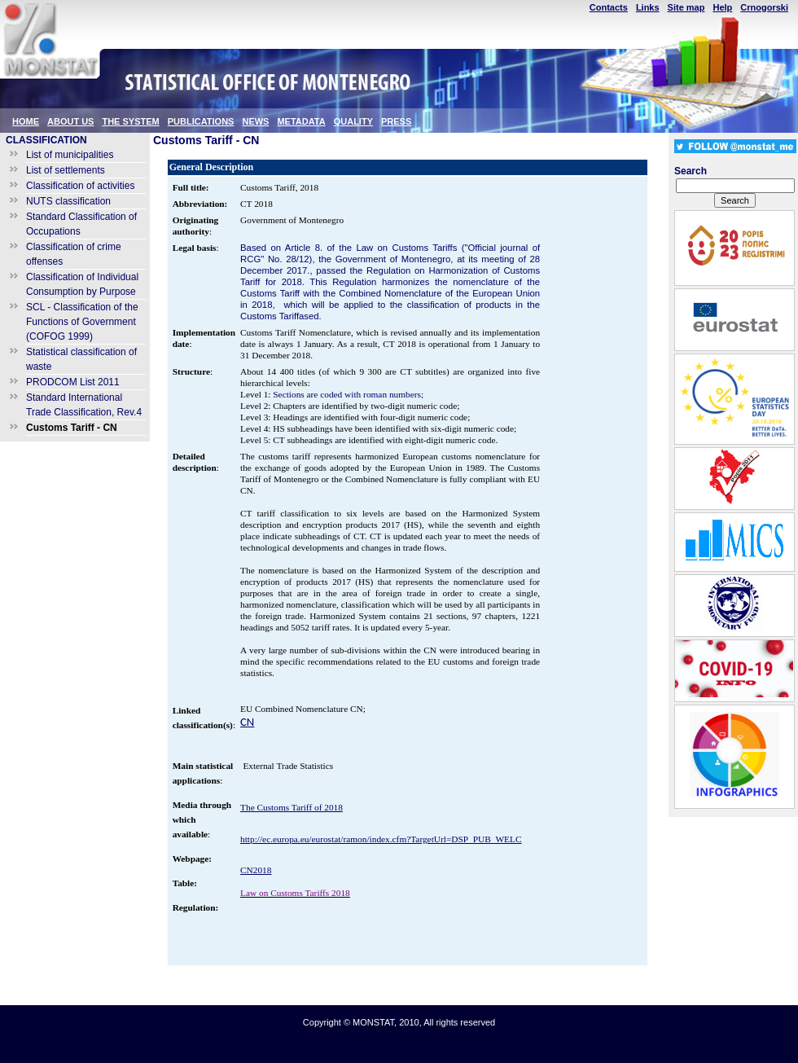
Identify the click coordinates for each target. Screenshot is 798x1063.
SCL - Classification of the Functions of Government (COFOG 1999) (82, 321)
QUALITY (353, 121)
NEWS (255, 121)
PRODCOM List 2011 (73, 382)
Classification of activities (80, 185)
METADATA (301, 121)
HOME (25, 121)
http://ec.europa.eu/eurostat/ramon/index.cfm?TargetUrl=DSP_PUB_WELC (380, 839)
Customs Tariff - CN (71, 427)
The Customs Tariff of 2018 (291, 807)
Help (722, 7)
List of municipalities (69, 154)
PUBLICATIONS (201, 121)
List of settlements (65, 170)
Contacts (609, 7)
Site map (686, 7)
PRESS (396, 121)
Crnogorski (764, 7)
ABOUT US (70, 121)
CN (247, 721)
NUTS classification (68, 201)
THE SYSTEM (130, 121)
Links (648, 7)
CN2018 (255, 870)
